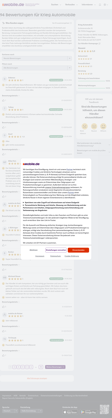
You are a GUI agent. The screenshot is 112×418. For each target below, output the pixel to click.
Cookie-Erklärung (72, 256)
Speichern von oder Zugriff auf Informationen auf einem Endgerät (52, 202)
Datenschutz (55, 256)
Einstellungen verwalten (56, 250)
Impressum (39, 256)
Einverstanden (78, 250)
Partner (70, 169)
